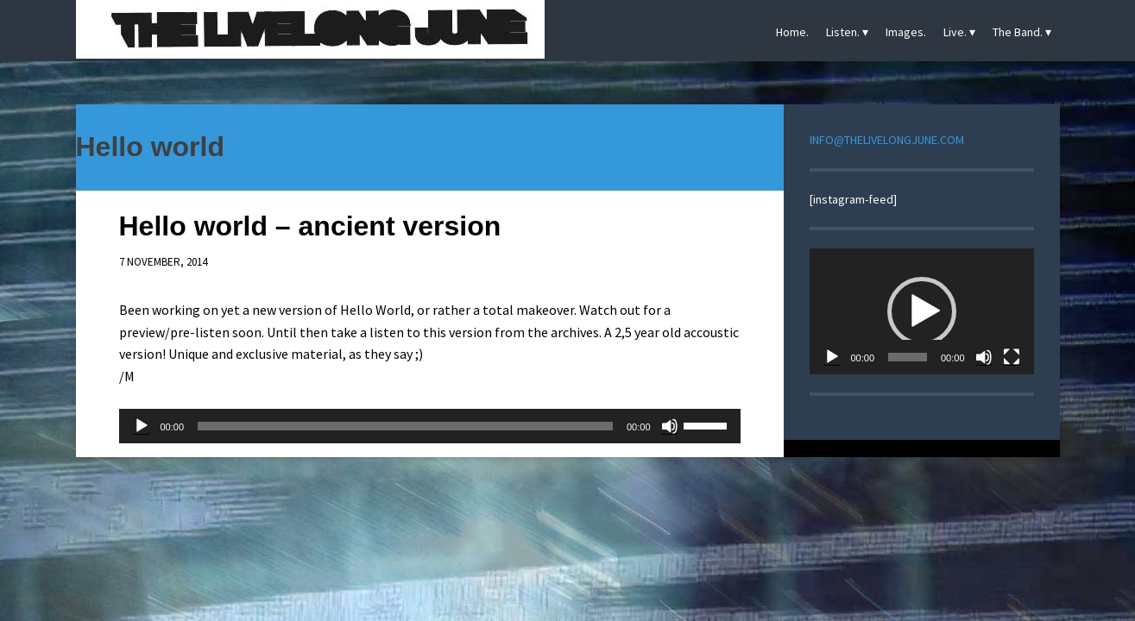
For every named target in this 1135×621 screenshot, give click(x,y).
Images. (906, 32)
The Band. (1018, 32)
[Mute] (669, 426)
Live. (955, 32)
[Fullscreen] (1011, 357)
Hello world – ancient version (310, 226)
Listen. (843, 32)
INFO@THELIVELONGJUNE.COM (887, 139)
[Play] (141, 426)
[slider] (405, 426)
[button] (921, 311)
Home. (792, 32)
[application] (430, 426)
